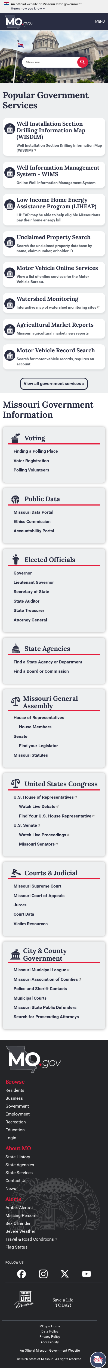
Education (15, 1129)
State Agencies (19, 1164)
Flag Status (16, 1247)
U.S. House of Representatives (46, 797)
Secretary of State (31, 591)
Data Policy (49, 1331)
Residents (14, 1090)
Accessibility (50, 1342)
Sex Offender (17, 1223)
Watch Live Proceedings (44, 834)
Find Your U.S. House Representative (57, 816)
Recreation (15, 1122)
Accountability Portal (34, 530)
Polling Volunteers (31, 470)
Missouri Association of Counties (48, 979)
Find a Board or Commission (41, 671)
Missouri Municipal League (42, 969)
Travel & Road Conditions (31, 1239)
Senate (20, 736)
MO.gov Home (49, 1326)
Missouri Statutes (31, 755)
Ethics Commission (32, 521)
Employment (17, 1114)
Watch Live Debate (39, 806)
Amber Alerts (19, 1207)
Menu (100, 21)
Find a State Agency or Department (48, 662)
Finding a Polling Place (36, 451)
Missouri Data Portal (33, 512)
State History (17, 1156)
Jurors (20, 904)
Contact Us (15, 1180)
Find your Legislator (38, 745)
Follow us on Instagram (43, 1273)
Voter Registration (31, 460)
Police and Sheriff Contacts (40, 988)
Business (14, 1098)
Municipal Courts (30, 998)
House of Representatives (39, 717)
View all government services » (54, 383)
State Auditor (26, 601)
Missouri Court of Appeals (39, 895)
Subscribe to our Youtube (86, 1273)
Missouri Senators (38, 844)
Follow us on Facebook (21, 1273)
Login (10, 1137)
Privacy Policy (49, 1337)
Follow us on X (64, 1273)
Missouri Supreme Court (37, 886)
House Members (35, 726)
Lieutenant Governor (34, 582)
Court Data (24, 914)
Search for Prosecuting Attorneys (46, 1016)
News (10, 1188)
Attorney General (30, 620)
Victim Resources (31, 923)
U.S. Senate (27, 825)
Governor (23, 573)
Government (17, 1106)
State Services (19, 1172)
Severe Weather (20, 1231)
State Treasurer (29, 610)
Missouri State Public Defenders (45, 1007)
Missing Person (20, 1215)
